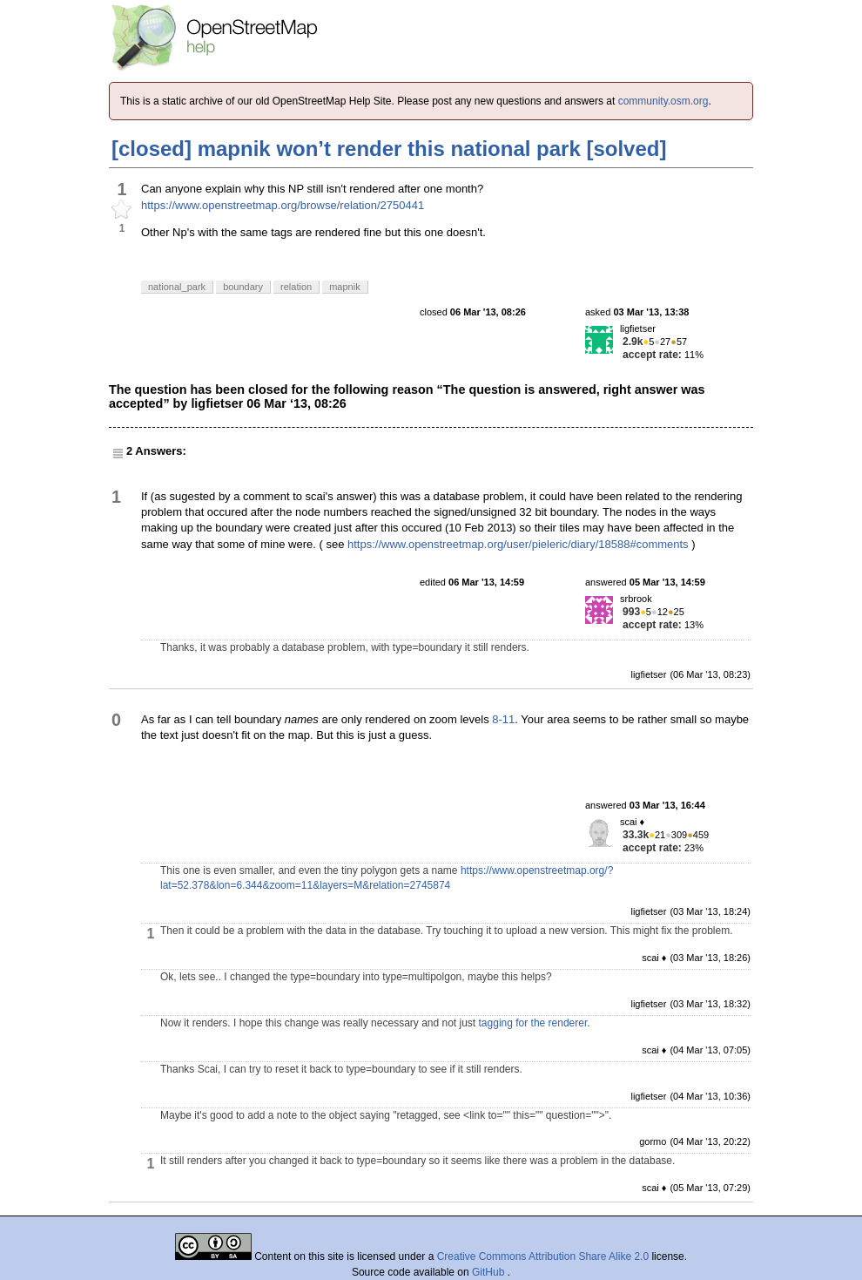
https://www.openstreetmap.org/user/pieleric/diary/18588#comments (518, 544)
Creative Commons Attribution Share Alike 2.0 (543, 1256)
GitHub (490, 1272)
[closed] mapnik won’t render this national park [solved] (388, 148)
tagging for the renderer (533, 1023)
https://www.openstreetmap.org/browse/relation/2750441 (282, 205)
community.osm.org (663, 101)
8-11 (503, 719)
